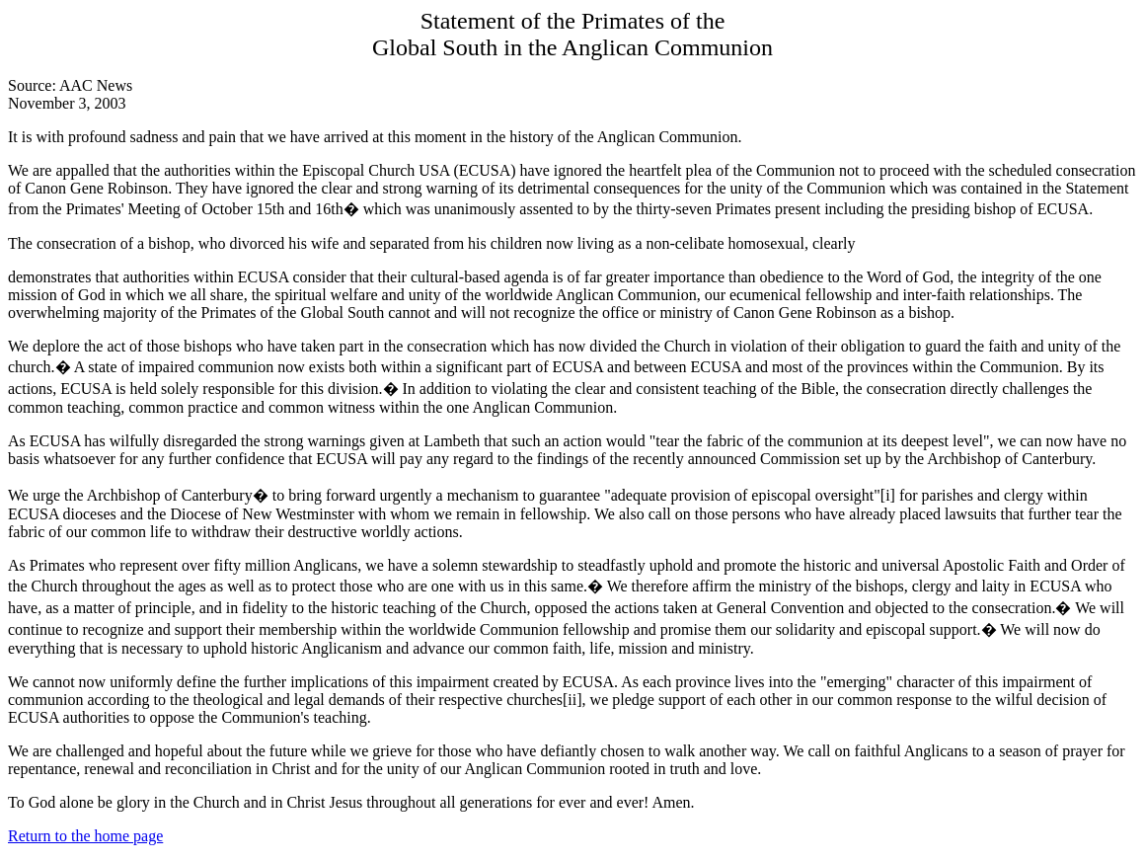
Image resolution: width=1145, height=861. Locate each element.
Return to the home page (85, 835)
